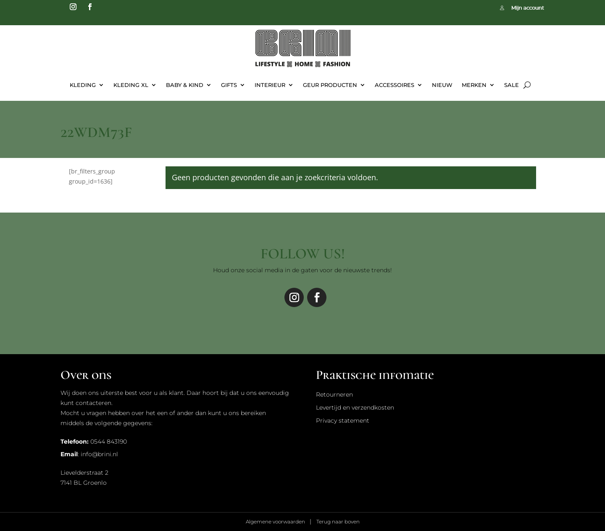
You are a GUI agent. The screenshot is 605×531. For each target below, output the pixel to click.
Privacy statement (342, 420)
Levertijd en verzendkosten (355, 407)
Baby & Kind (184, 84)
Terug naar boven (338, 521)
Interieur (270, 84)
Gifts (229, 84)
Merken (474, 84)
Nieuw (442, 84)
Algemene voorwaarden (276, 521)
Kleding (83, 84)
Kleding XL (130, 84)
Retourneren (334, 394)
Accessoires (394, 84)
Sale (511, 84)
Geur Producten (330, 84)
